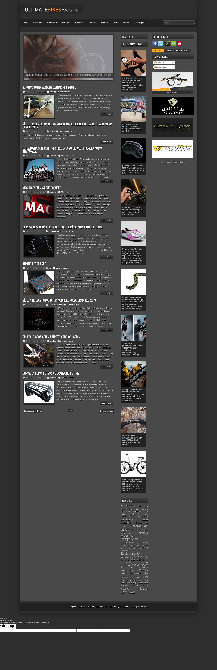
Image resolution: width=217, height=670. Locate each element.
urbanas (125, 589)
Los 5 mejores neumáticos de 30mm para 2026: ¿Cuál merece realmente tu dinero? (132, 440)
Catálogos (139, 23)
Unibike (145, 585)
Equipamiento (130, 553)
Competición (129, 539)
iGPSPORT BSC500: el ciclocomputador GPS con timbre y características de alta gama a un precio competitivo (132, 84)
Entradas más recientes (33, 411)
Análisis (79, 23)
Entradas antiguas (106, 411)
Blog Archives (182, 50)
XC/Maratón (129, 592)
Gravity (145, 560)
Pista (123, 580)
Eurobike (124, 557)
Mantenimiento (127, 570)
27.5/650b (131, 506)
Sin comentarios (63, 92)
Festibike (144, 557)
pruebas (53, 341)
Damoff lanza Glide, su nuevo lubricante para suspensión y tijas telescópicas (132, 210)
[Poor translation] (11, 626)
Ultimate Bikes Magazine (96, 607)
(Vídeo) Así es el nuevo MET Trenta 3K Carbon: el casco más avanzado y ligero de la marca (133, 169)
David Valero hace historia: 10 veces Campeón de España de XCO (131, 127)
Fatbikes (134, 556)
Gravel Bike (134, 559)
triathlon (125, 585)
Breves (145, 516)
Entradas (159, 62)
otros (144, 576)
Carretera (37, 23)
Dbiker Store (172, 92)
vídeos (52, 131)
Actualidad (125, 511)
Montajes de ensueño (131, 573)
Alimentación (137, 511)
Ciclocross (52, 23)
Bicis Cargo (134, 516)
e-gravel (140, 545)
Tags (169, 50)
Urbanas (104, 23)
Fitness (123, 560)
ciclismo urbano (128, 533)
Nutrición (135, 577)
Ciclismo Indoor (141, 530)
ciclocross (142, 533)
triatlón (135, 585)
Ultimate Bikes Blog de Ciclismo (133, 607)
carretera (53, 156)
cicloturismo (127, 535)
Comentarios (160, 67)
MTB (26, 23)
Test (141, 583)
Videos (126, 23)
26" (122, 506)
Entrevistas (125, 551)
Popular (158, 50)
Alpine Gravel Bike (139, 514)
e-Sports (136, 548)
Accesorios (142, 509)
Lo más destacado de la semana (134, 566)
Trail (146, 583)
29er (139, 506)
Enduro (144, 548)
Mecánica (143, 570)
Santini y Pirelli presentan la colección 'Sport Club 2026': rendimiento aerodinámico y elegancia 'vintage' (132, 349)
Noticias (125, 577)
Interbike (124, 562)
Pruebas (66, 23)
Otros (115, 23)
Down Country (142, 542)
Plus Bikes (132, 580)
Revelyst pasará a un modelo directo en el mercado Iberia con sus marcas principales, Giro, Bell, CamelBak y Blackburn (133, 395)
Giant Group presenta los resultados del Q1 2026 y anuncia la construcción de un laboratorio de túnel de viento (132, 485)
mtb (51, 92)
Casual (145, 520)
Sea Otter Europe (129, 583)
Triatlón (91, 23)
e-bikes (131, 545)
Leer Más (106, 114)
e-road (129, 548)
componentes (128, 542)
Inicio (71, 410)
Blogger (182, 162)
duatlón (123, 545)
